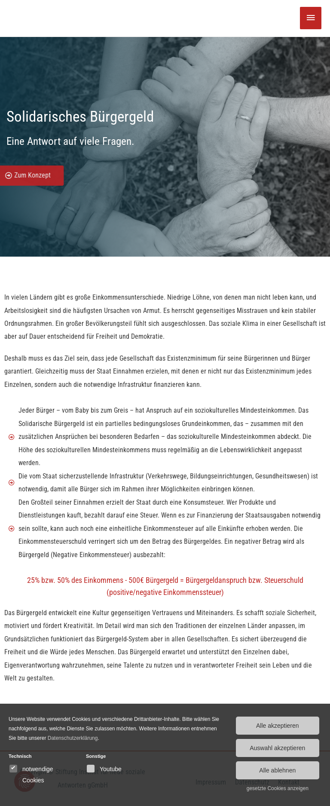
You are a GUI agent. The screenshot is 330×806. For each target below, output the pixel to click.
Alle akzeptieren (277, 725)
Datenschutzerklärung (73, 738)
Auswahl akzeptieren (277, 748)
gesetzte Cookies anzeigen (278, 788)
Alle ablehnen (277, 770)
